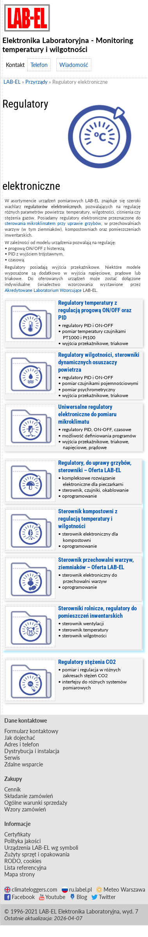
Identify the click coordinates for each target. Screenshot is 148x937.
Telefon (39, 64)
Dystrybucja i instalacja (31, 751)
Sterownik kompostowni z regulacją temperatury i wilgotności (88, 519)
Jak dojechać (19, 737)
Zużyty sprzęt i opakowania (37, 854)
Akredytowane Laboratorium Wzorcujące (43, 290)
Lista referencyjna (25, 867)
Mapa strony (19, 874)
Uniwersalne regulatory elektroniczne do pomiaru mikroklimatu (87, 414)
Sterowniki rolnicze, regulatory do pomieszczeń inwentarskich (97, 612)
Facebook (19, 897)
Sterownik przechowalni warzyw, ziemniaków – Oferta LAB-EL (96, 563)
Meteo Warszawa (120, 889)
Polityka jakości (22, 841)
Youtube (52, 897)
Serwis (12, 757)
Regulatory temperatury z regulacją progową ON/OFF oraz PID (95, 310)
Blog (78, 897)
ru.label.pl (77, 889)
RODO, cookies (22, 861)
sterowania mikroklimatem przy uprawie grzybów (53, 223)
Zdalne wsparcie (23, 764)
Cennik (12, 789)
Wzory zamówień (25, 809)
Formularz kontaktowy (31, 731)
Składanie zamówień (28, 796)
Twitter (103, 897)
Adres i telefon (21, 744)
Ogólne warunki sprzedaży (35, 802)
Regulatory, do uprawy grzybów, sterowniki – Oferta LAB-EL (95, 466)
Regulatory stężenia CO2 (87, 661)
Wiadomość (73, 64)
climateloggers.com (30, 889)
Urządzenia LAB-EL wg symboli (41, 847)
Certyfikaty (17, 834)
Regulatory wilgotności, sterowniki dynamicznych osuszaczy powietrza (98, 362)
